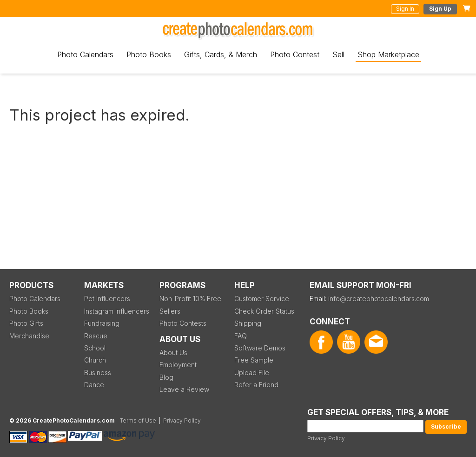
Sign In (405, 8)
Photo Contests (182, 323)
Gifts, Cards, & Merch (220, 54)
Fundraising (101, 323)
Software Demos (259, 348)
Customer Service (261, 298)
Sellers (169, 311)
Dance (94, 385)
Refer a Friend (256, 385)
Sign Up (440, 8)
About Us (173, 352)
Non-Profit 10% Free (190, 298)
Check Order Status (264, 311)
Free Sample (253, 360)
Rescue (95, 336)
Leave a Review (184, 389)
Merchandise (29, 336)
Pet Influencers (107, 298)
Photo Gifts (26, 323)
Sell (338, 54)
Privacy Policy (326, 438)
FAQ (240, 336)
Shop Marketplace (388, 54)
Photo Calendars (85, 54)
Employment (178, 365)
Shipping (247, 323)
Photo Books (148, 54)
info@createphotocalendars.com (378, 298)
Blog (166, 377)
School (95, 348)
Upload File (251, 372)
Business (97, 372)
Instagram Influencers (116, 311)
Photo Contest (294, 54)
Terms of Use (138, 420)
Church (95, 360)
